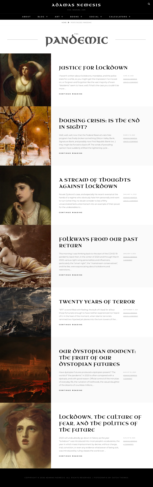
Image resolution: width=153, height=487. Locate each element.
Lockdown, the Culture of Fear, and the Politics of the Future (100, 423)
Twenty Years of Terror (97, 302)
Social (94, 17)
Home (64, 22)
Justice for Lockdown (93, 68)
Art (57, 17)
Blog (41, 17)
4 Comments (128, 444)
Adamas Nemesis (76, 5)
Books (74, 17)
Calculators (118, 17)
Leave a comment (130, 82)
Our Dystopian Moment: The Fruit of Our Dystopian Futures (97, 357)
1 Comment (127, 260)
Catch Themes (120, 478)
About (26, 17)
